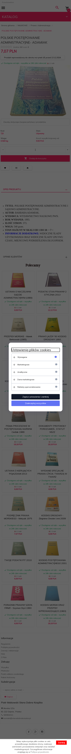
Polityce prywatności (40, 752)
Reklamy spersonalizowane (28, 387)
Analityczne (22, 372)
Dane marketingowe (25, 379)
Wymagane (22, 357)
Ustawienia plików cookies (31, 350)
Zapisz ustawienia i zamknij (35, 396)
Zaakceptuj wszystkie (35, 403)
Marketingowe (23, 365)
